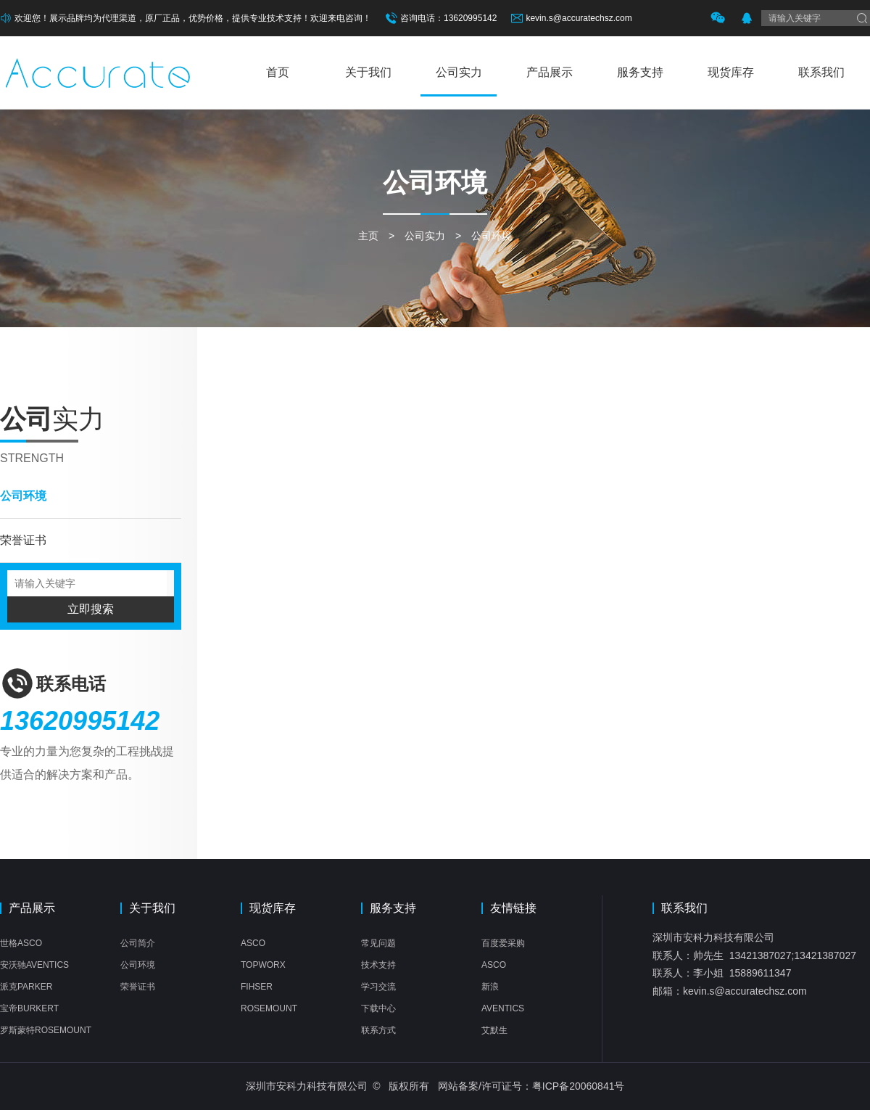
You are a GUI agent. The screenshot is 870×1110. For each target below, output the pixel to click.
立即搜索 (90, 609)
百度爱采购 (503, 943)
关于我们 (368, 72)
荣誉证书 (23, 540)
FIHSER (257, 987)
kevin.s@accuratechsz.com (578, 18)
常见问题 (378, 943)
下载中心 (378, 1008)
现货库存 (731, 72)
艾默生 (494, 1030)
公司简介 (137, 943)
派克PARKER (26, 987)
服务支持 (640, 72)
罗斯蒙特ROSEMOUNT (45, 1030)
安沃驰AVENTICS (34, 965)
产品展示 (549, 72)
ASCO (253, 943)
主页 (368, 236)
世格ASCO (21, 943)
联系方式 (378, 1030)
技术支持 (378, 965)
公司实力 (459, 72)
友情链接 (513, 908)
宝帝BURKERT (29, 1008)
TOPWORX (263, 965)
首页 (277, 72)
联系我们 (821, 72)
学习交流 (378, 987)
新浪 (490, 987)
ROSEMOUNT (269, 1008)
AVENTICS (502, 1008)
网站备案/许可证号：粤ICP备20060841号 (531, 1086)
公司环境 (491, 236)
